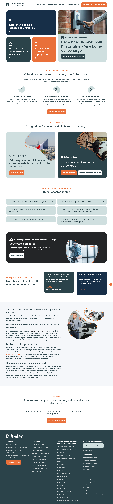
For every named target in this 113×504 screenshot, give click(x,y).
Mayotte (60, 485)
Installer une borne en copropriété (14, 452)
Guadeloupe (61, 467)
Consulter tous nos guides (56, 420)
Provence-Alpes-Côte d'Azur (67, 500)
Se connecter (87, 450)
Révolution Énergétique (91, 485)
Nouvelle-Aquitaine (64, 491)
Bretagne (60, 453)
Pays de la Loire (62, 497)
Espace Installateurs (72, 5)
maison (56, 352)
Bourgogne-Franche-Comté (67, 450)
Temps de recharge (39, 465)
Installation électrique (39, 456)
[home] (15, 5)
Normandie (61, 488)
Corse (59, 461)
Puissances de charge (39, 468)
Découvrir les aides (17, 173)
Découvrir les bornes (68, 173)
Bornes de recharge (39, 459)
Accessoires (87, 469)
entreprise (20, 354)
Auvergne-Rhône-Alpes (65, 447)
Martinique (61, 482)
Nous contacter (11, 445)
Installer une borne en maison (16, 447)
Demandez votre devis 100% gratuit (93, 5)
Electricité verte (37, 450)
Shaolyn (85, 491)
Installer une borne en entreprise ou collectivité (17, 457)
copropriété (10, 354)
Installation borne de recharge (93, 494)
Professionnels (52, 5)
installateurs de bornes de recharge (40, 331)
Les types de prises (38, 471)
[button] (41, 5)
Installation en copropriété (41, 447)
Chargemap (87, 479)
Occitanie (60, 494)
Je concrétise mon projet (56, 111)
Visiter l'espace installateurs (93, 446)
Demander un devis (14, 462)
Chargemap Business (90, 482)
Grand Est (60, 464)
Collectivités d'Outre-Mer (66, 459)
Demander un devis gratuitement (73, 56)
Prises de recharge (89, 460)
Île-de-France (62, 476)
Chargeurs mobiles (89, 466)
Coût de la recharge (39, 445)
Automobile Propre (89, 476)
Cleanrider (86, 488)
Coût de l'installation (39, 462)
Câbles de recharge (90, 457)
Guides (61, 5)
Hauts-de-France (63, 473)
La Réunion (61, 479)
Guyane (60, 470)
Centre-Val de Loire (64, 456)
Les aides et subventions (40, 453)
